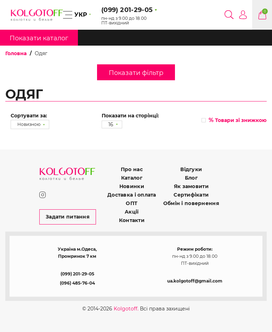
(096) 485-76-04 (77, 283)
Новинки (131, 186)
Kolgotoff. (126, 308)
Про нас (132, 169)
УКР (80, 14)
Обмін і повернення (191, 203)
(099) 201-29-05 (77, 273)
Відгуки (191, 169)
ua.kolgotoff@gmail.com (194, 281)
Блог (191, 178)
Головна (16, 53)
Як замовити (191, 186)
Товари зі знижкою (238, 120)
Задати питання (68, 217)
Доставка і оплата (131, 195)
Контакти (131, 220)
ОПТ (131, 203)
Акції (131, 212)
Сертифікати (191, 195)
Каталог (131, 178)
